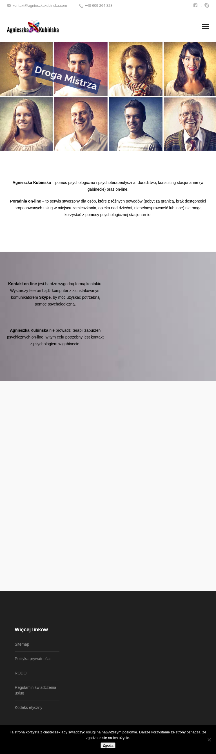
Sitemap (22, 644)
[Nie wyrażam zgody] (209, 739)
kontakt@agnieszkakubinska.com (40, 5)
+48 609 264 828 (98, 5)
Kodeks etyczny (28, 707)
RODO (20, 673)
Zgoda (108, 745)
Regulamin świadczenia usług (35, 690)
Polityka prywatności (32, 658)
